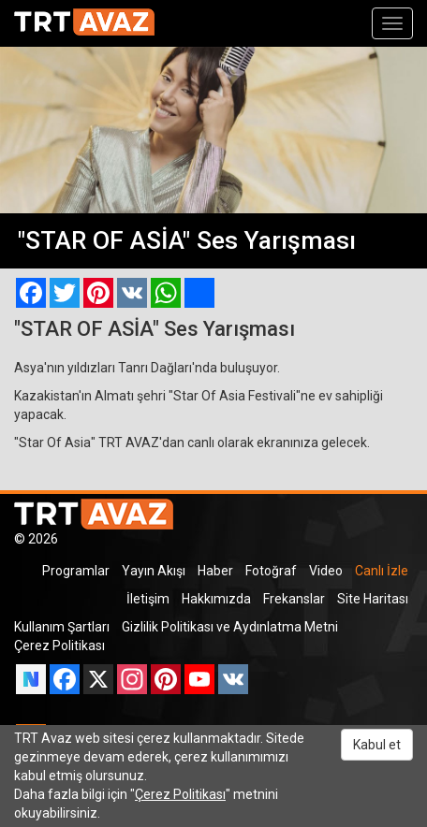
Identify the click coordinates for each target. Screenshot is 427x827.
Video (326, 570)
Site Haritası (372, 598)
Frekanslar (294, 598)
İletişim (147, 598)
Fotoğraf (271, 570)
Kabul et (377, 744)
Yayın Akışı (153, 570)
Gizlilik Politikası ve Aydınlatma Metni (230, 626)
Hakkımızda (216, 598)
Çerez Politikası (59, 645)
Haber (215, 570)
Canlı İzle (381, 570)
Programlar (76, 570)
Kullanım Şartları (62, 626)
